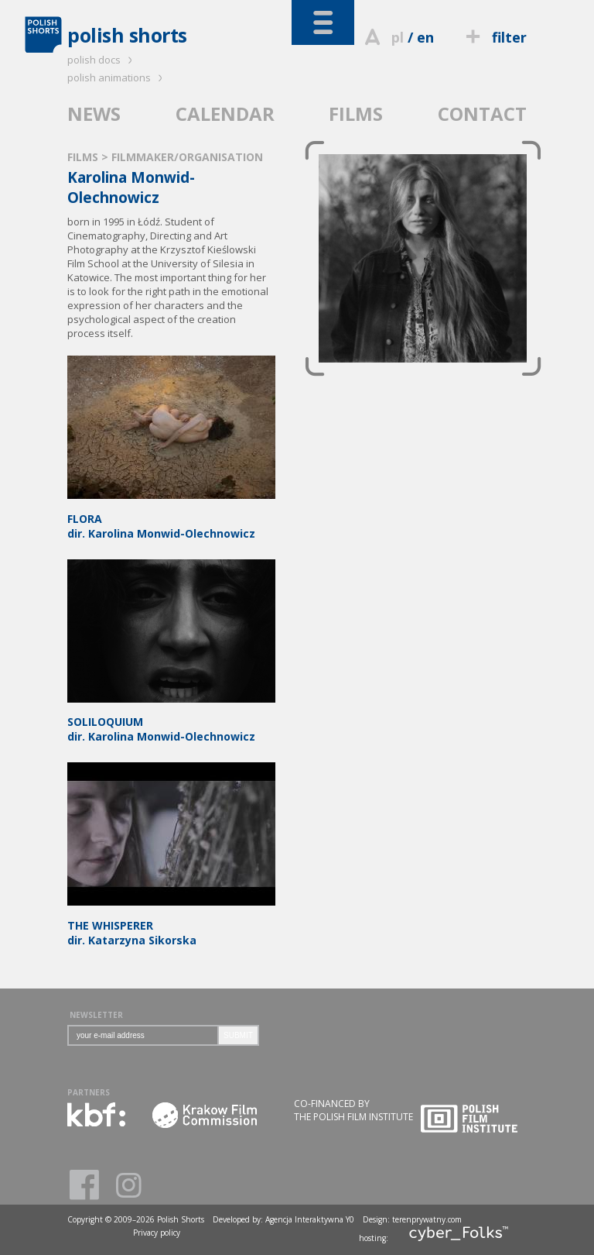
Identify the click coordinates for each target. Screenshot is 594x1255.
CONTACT (482, 113)
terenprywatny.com (427, 1219)
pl (397, 37)
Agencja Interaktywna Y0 (309, 1219)
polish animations (117, 77)
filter (494, 37)
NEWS (94, 113)
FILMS (356, 113)
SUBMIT (238, 1035)
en (425, 37)
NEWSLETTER (96, 1014)
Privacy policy (156, 1232)
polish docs (102, 60)
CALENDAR (225, 113)
